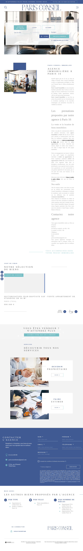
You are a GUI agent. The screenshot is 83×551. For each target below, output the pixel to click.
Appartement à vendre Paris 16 (16, 504)
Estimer (48, 27)
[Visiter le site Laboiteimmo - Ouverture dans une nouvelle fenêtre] (9, 542)
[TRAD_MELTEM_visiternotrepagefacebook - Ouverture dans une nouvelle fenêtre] (2, 272)
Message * (43, 452)
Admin (69, 541)
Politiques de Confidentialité (60, 481)
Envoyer (73, 466)
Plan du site (55, 541)
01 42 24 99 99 (12, 455)
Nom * (40, 436)
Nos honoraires (48, 541)
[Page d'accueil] (41, 7)
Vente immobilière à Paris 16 (43, 504)
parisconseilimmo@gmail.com (17, 460)
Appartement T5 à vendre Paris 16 (67, 508)
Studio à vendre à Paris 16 (17, 507)
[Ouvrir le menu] (77, 7)
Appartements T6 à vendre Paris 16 (67, 512)
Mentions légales (63, 541)
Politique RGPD (58, 542)
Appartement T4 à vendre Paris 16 (67, 505)
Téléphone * (68, 444)
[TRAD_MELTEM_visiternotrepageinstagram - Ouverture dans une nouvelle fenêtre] (2, 275)
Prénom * (66, 436)
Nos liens (74, 541)
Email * (41, 444)
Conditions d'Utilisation (72, 481)
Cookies (65, 542)
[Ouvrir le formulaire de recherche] (44, 36)
